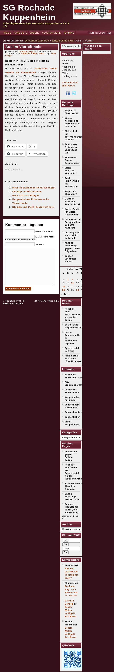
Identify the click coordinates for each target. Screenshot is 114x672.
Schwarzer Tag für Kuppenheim (72, 160)
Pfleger (8, 56)
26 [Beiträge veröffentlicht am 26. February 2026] (77, 290)
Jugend (35, 33)
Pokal (70, 41)
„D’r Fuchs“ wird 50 (45, 301)
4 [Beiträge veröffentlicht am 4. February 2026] (72, 279)
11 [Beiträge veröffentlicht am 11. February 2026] (72, 283)
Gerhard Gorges (27, 52)
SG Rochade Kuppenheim (37, 41)
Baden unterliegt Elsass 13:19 (72, 497)
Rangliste (20, 33)
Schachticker (72, 417)
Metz (53, 54)
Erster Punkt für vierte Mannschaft (72, 212)
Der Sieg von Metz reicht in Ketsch (72, 235)
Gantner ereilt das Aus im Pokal (72, 202)
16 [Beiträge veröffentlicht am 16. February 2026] (63, 286)
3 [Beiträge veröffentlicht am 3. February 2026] (68, 279)
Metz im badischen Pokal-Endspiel (33, 187)
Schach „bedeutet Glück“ (70, 259)
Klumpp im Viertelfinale (27, 191)
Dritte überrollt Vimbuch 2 (71, 171)
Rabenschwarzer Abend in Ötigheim (74, 486)
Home (7, 33)
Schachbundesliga (75, 412)
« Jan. (65, 294)
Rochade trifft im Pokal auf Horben (14, 302)
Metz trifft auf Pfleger (25, 195)
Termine (68, 33)
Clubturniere (51, 33)
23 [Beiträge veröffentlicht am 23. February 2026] (63, 290)
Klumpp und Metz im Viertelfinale (33, 207)
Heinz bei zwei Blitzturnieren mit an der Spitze (73, 314)
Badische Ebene (59, 41)
